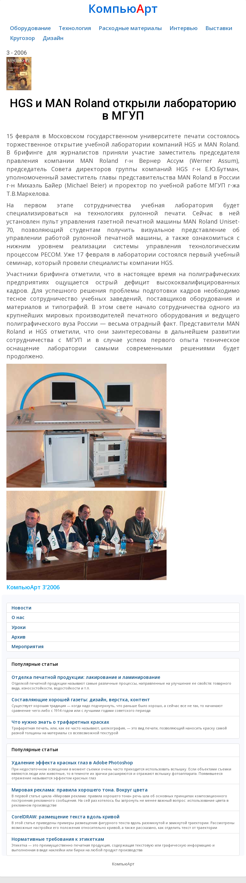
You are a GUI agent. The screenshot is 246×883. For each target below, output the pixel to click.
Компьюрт (123, 8)
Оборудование (30, 28)
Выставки (218, 28)
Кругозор (22, 38)
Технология (75, 28)
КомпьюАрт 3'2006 (33, 587)
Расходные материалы (130, 28)
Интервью (183, 28)
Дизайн (53, 38)
